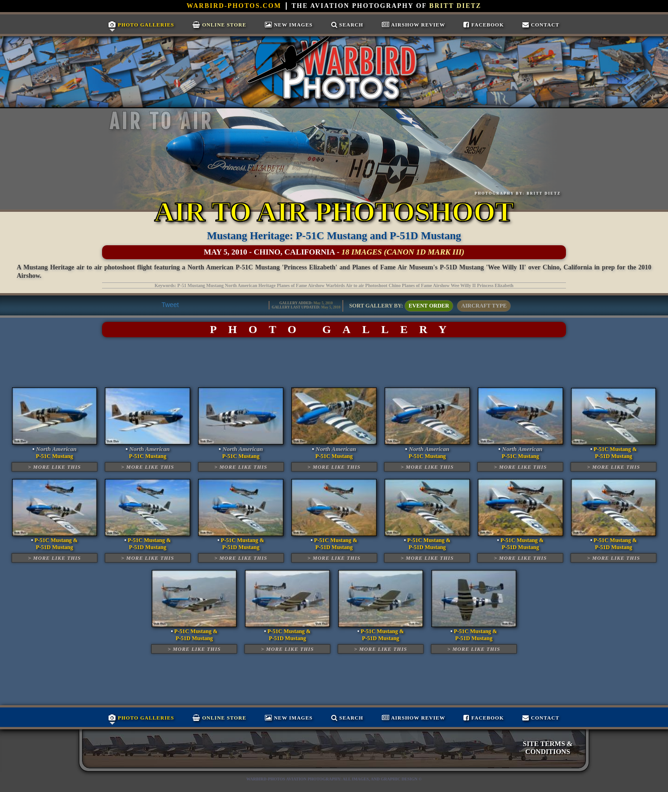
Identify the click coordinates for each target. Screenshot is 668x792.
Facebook (483, 24)
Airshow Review (413, 24)
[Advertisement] (334, 362)
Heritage (267, 285)
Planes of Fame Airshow (426, 285)
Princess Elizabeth (495, 285)
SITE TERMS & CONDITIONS (547, 747)
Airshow (316, 285)
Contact (540, 24)
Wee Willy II (463, 285)
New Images (289, 24)
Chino (395, 285)
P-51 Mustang (191, 285)
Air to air (355, 285)
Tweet (170, 304)
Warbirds (335, 285)
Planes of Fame (292, 285)
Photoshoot (376, 285)
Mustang (215, 285)
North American (241, 285)
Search (347, 24)
